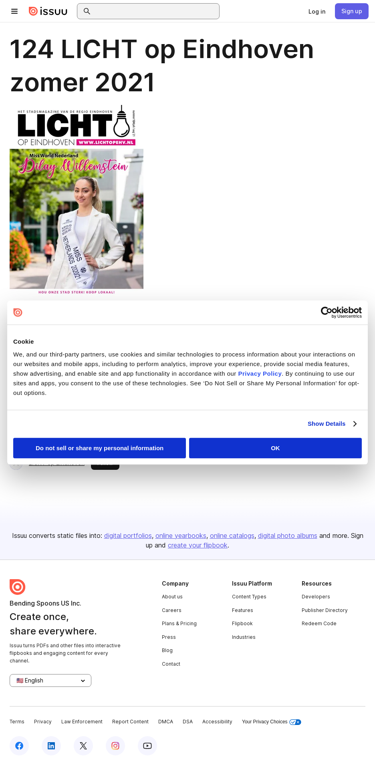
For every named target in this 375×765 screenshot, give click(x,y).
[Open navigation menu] (14, 11)
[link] (317, 11)
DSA (188, 722)
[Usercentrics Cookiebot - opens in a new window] (327, 312)
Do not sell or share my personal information (99, 448)
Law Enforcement (82, 722)
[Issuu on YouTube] (147, 745)
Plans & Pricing (179, 623)
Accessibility (217, 722)
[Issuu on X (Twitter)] (83, 745)
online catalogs (232, 535)
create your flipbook (198, 545)
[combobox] (155, 11)
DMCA (165, 722)
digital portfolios (128, 535)
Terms (17, 722)
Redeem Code (319, 623)
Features (242, 610)
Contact (171, 664)
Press (169, 637)
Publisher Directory (325, 610)
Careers (171, 610)
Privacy (43, 722)
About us (172, 597)
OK (275, 448)
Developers (316, 597)
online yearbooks (180, 535)
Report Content (130, 722)
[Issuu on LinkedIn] (51, 745)
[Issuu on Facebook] (19, 745)
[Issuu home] (48, 11)
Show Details (327, 423)
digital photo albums (287, 535)
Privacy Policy (260, 373)
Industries (244, 637)
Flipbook (242, 623)
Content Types (249, 597)
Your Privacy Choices (271, 722)
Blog (167, 650)
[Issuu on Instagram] (115, 745)
